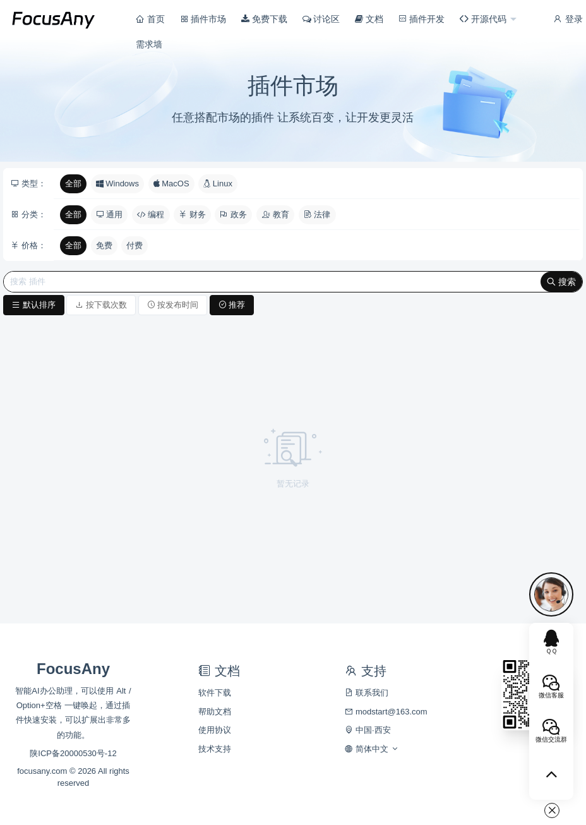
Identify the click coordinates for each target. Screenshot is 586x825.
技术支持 (214, 749)
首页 (150, 19)
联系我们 (366, 692)
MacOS (171, 183)
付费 (134, 245)
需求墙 (149, 44)
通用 (109, 214)
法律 (317, 214)
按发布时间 (173, 305)
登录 (568, 19)
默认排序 (34, 305)
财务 (192, 214)
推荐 (232, 305)
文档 (369, 19)
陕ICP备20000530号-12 (73, 753)
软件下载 (214, 692)
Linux (217, 183)
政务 (233, 214)
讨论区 (321, 19)
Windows (117, 183)
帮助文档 (214, 711)
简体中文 (371, 749)
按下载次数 (101, 305)
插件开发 (421, 19)
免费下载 (264, 19)
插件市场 (203, 19)
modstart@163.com (386, 711)
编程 (151, 214)
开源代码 (484, 19)
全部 (73, 183)
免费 (104, 245)
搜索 (561, 282)
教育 (275, 214)
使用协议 (214, 730)
